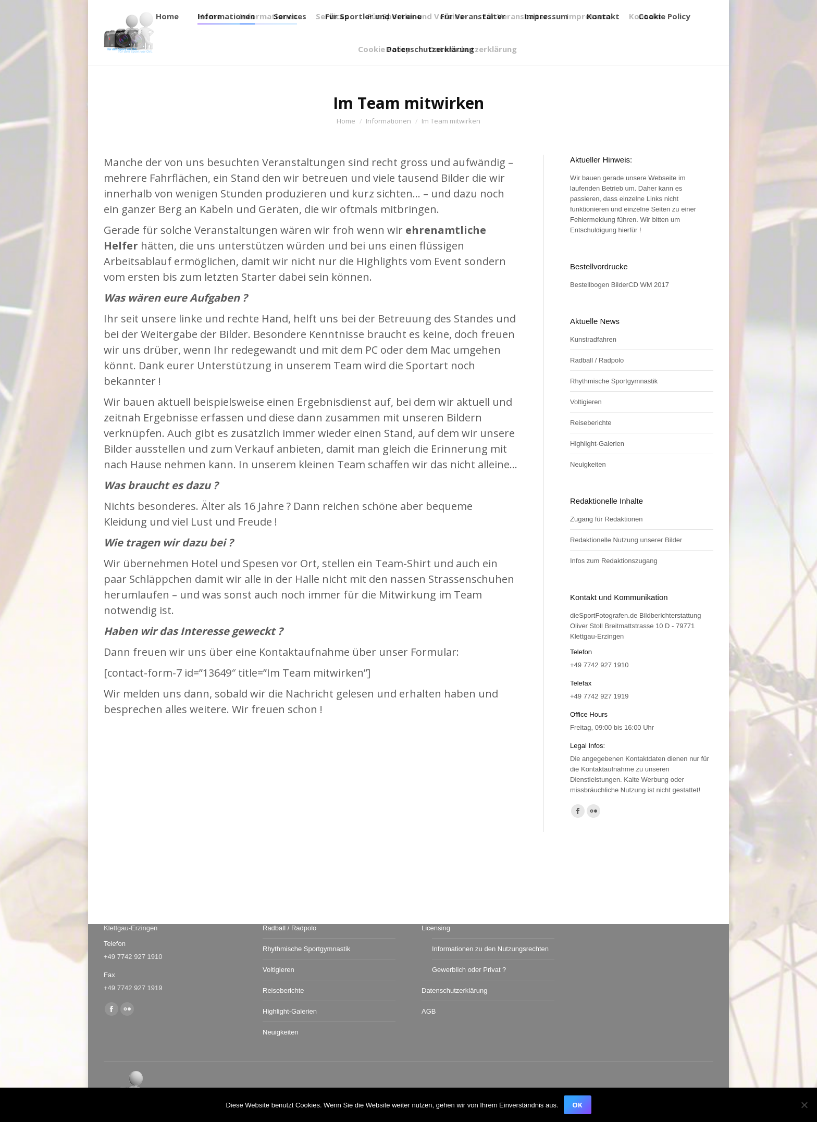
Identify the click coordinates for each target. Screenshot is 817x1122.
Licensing (436, 928)
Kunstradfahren (593, 339)
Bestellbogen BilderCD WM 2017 (619, 285)
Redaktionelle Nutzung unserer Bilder (626, 540)
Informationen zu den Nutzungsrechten (490, 949)
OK (577, 1104)
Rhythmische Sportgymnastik (614, 381)
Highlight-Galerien (597, 443)
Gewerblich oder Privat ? (469, 970)
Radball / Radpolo (597, 360)
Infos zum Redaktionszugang (614, 561)
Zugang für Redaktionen (606, 519)
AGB (429, 1011)
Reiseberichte (591, 423)
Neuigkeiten (588, 464)
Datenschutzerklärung (454, 990)
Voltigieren (586, 402)
